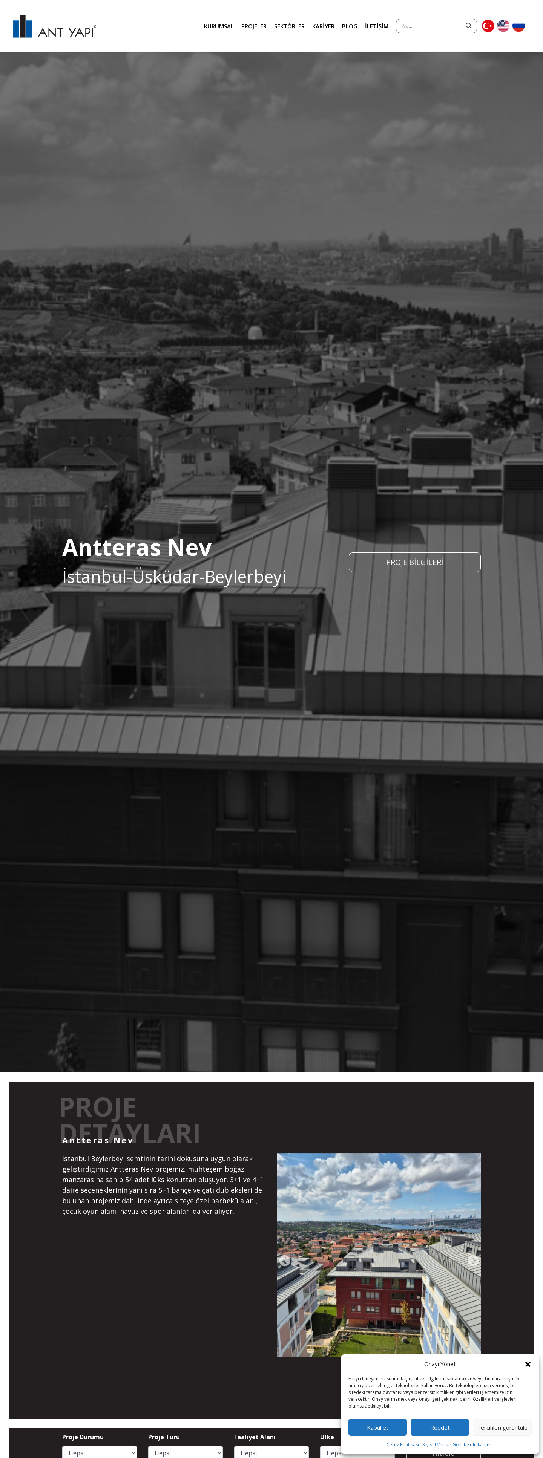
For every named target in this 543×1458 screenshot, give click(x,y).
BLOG (349, 26)
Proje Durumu (83, 1437)
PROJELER (254, 26)
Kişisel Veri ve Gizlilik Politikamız (456, 1444)
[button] (528, 1364)
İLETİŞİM (376, 26)
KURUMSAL (219, 26)
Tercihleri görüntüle (502, 1427)
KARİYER (323, 26)
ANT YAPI (54, 26)
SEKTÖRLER (289, 26)
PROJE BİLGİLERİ (414, 562)
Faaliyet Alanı (255, 1437)
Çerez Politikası (403, 1444)
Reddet (440, 1427)
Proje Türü (164, 1437)
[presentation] (284, 1261)
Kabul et (377, 1427)
